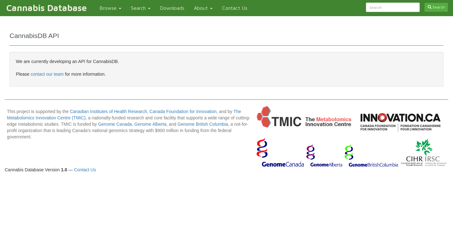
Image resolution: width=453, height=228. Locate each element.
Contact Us (234, 8)
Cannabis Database (46, 8)
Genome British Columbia (202, 124)
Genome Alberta (150, 124)
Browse (110, 8)
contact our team (48, 74)
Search (140, 8)
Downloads (172, 8)
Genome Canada (115, 124)
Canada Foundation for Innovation (183, 111)
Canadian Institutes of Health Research (108, 111)
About (203, 8)
